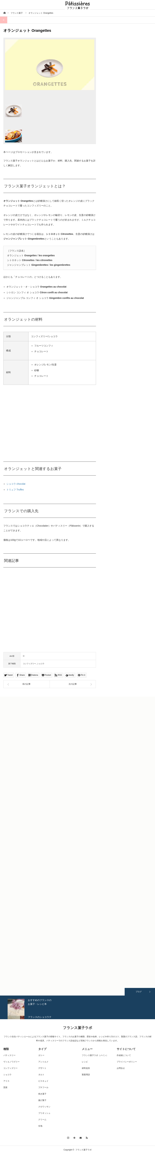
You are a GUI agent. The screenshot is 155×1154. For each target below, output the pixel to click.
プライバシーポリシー (127, 1062)
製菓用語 (86, 1074)
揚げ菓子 (42, 1100)
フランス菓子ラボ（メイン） (95, 1055)
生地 (40, 1126)
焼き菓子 (42, 1094)
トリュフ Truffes (15, 489)
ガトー (41, 1055)
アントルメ (43, 1062)
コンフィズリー (29, 664)
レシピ (85, 1062)
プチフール (43, 1087)
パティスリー (9, 1055)
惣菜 (5, 1087)
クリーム (42, 1119)
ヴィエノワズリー (11, 1062)
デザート (42, 1068)
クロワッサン (44, 1107)
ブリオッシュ (44, 1113)
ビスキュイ (43, 1081)
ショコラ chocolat (15, 483)
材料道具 (86, 1068)
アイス (6, 1081)
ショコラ (40, 664)
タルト (41, 1074)
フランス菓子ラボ (77, 1028)
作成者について (124, 1055)
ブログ (139, 991)
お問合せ (121, 1068)
